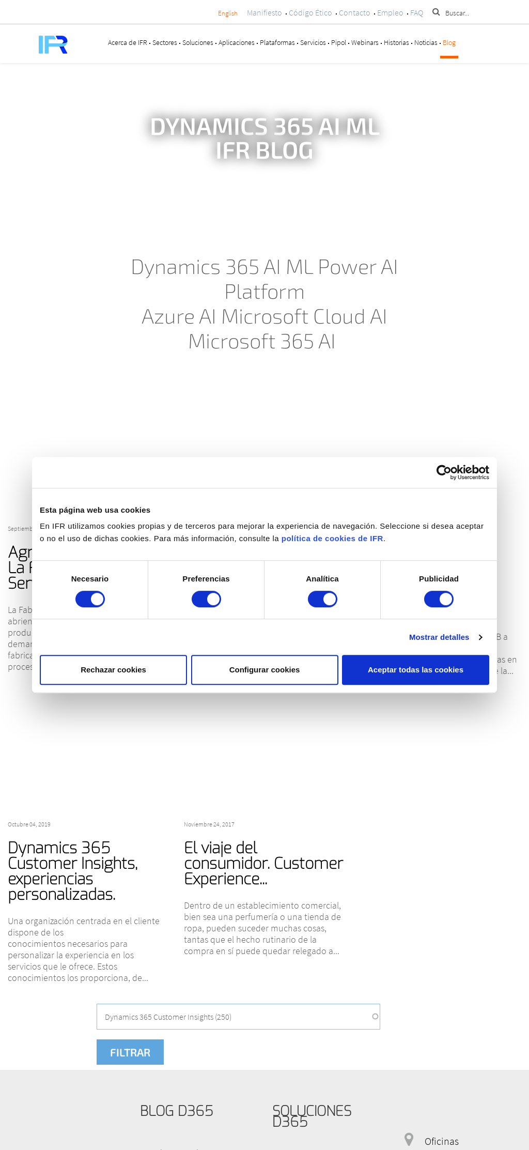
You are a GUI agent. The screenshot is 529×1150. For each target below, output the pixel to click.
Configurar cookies (264, 669)
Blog (449, 42)
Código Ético (310, 12)
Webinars (365, 42)
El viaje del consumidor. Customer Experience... (263, 864)
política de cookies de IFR (332, 538)
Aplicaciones (237, 42)
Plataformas (277, 42)
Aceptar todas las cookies (415, 669)
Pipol (338, 42)
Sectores (164, 42)
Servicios (313, 42)
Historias (396, 42)
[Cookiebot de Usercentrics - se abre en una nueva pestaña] (444, 472)
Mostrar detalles (439, 637)
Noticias (426, 42)
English (228, 13)
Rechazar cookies (113, 669)
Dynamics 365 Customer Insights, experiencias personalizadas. (72, 871)
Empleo (390, 12)
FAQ (416, 12)
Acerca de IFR (127, 42)
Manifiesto (264, 12)
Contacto (354, 12)
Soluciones (197, 42)
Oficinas (442, 1140)
